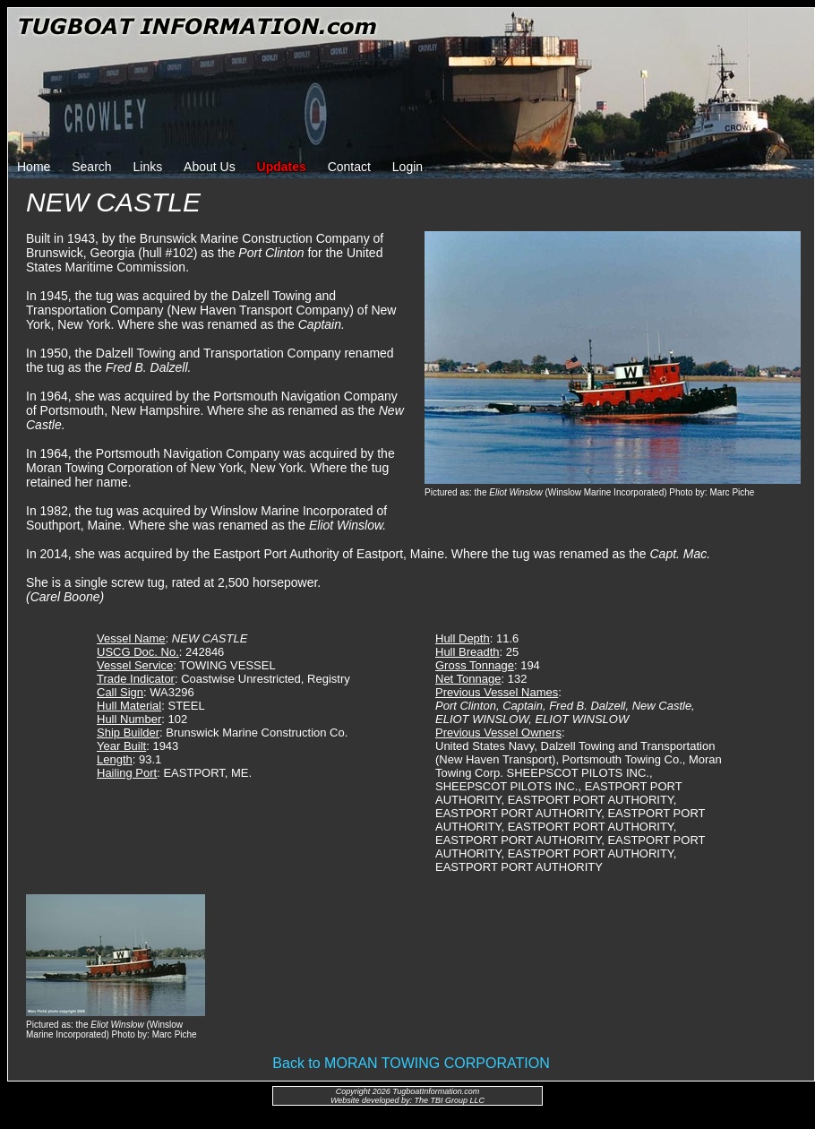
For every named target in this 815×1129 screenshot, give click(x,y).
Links (148, 166)
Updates (281, 166)
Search (91, 166)
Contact (349, 166)
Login (407, 166)
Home (33, 166)
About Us (210, 166)
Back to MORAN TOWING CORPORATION (410, 1063)
